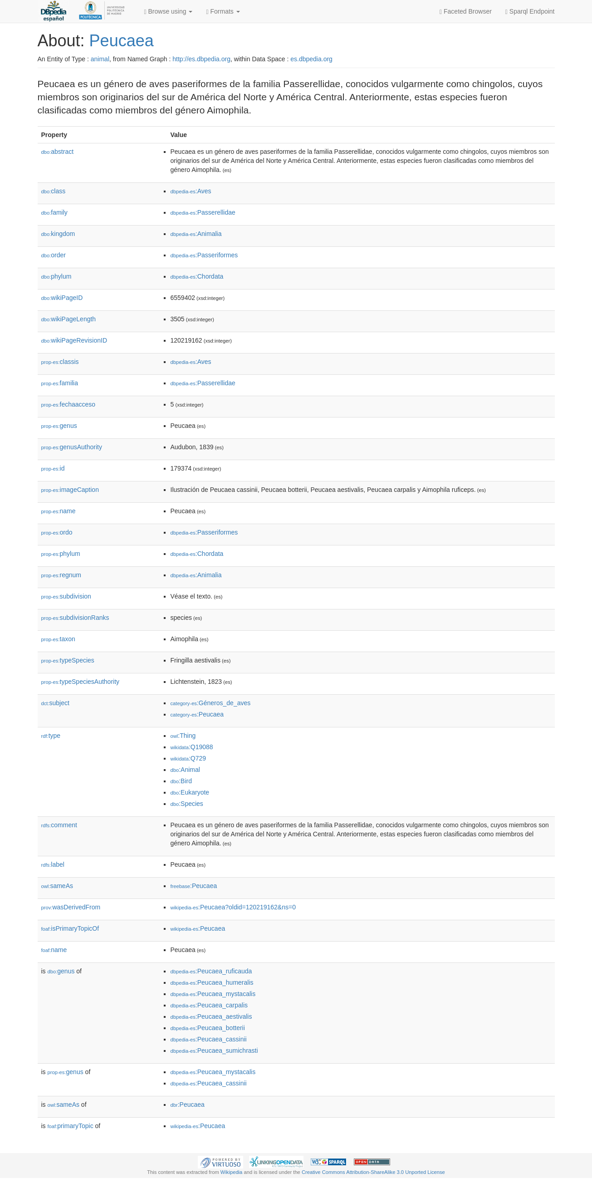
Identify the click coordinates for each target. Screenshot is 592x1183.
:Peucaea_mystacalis (213, 993)
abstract (57, 151)
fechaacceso (68, 404)
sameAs (57, 885)
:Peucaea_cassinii (209, 1039)
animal (100, 59)
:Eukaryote (190, 792)
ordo (57, 532)
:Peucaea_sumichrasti (214, 1050)
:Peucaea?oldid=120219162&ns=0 (233, 907)
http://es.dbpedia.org (201, 59)
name (58, 511)
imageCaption (70, 489)
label (52, 864)
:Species (187, 803)
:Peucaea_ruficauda (211, 971)
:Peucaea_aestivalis (211, 1016)
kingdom (58, 233)
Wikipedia (231, 1172)
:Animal (185, 769)
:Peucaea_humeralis (212, 982)
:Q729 (188, 758)
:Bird (181, 781)
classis (60, 361)
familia (59, 383)
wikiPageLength (68, 319)
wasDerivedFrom (71, 907)
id (53, 468)
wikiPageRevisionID (74, 340)
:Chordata (197, 276)
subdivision (66, 596)
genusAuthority (71, 447)
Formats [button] (223, 11)
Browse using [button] (168, 11)
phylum (56, 276)
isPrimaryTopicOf (70, 928)
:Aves (191, 191)
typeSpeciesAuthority (80, 681)
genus (59, 425)
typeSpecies (67, 660)
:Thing (183, 735)
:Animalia (196, 233)
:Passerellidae (203, 212)
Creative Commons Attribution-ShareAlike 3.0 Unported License (373, 1172)
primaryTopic (70, 1125)
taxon (58, 639)
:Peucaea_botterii (208, 1027)
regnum (61, 575)
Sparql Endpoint (530, 11)
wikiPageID (62, 297)
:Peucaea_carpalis (209, 1005)
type (51, 735)
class (53, 191)
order (53, 255)
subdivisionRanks (75, 617)
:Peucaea (197, 714)
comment (59, 825)
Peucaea (121, 40)
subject (55, 703)
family (54, 212)
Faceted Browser (466, 11)
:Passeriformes (204, 255)
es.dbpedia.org (311, 59)
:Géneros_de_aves (211, 703)
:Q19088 (192, 747)
